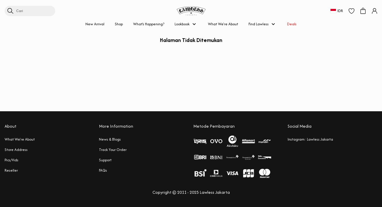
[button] (351, 11)
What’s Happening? (148, 24)
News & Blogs (110, 139)
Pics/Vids (11, 160)
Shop (119, 24)
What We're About (223, 24)
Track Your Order (113, 149)
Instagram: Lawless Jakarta (310, 139)
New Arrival (94, 24)
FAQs (103, 170)
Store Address (16, 149)
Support (105, 160)
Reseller (11, 170)
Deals (292, 24)
